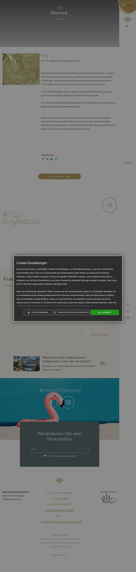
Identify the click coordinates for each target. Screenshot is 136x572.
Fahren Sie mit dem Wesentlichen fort (71, 312)
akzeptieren (104, 312)
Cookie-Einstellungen (38, 312)
